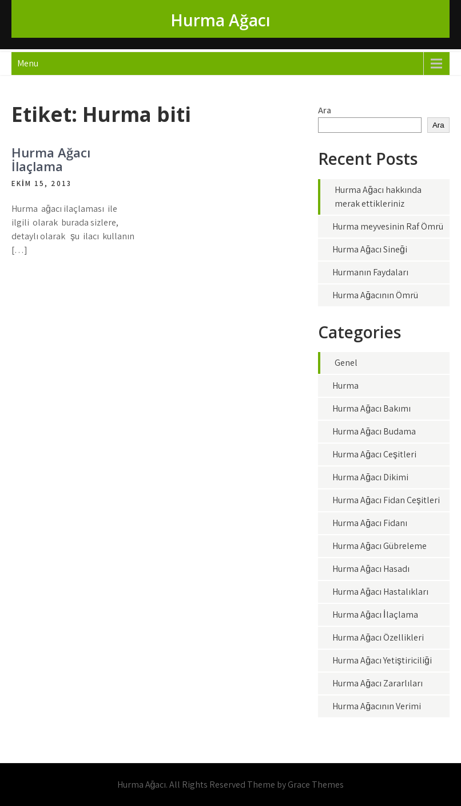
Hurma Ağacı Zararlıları (377, 683)
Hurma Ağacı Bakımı (371, 408)
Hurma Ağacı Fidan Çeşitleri (386, 500)
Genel (346, 363)
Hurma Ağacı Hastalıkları (380, 592)
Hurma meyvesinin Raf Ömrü (387, 226)
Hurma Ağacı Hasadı (371, 569)
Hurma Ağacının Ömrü (375, 295)
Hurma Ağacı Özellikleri (378, 637)
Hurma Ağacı (220, 20)
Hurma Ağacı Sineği (369, 249)
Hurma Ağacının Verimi (376, 706)
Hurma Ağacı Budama (374, 431)
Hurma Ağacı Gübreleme (379, 546)
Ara (324, 110)
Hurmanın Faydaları (370, 272)
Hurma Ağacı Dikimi (370, 477)
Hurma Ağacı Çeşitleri (374, 454)
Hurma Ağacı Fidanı (369, 523)
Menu (27, 63)
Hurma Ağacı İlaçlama (50, 159)
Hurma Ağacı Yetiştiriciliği (382, 660)
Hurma (345, 386)
